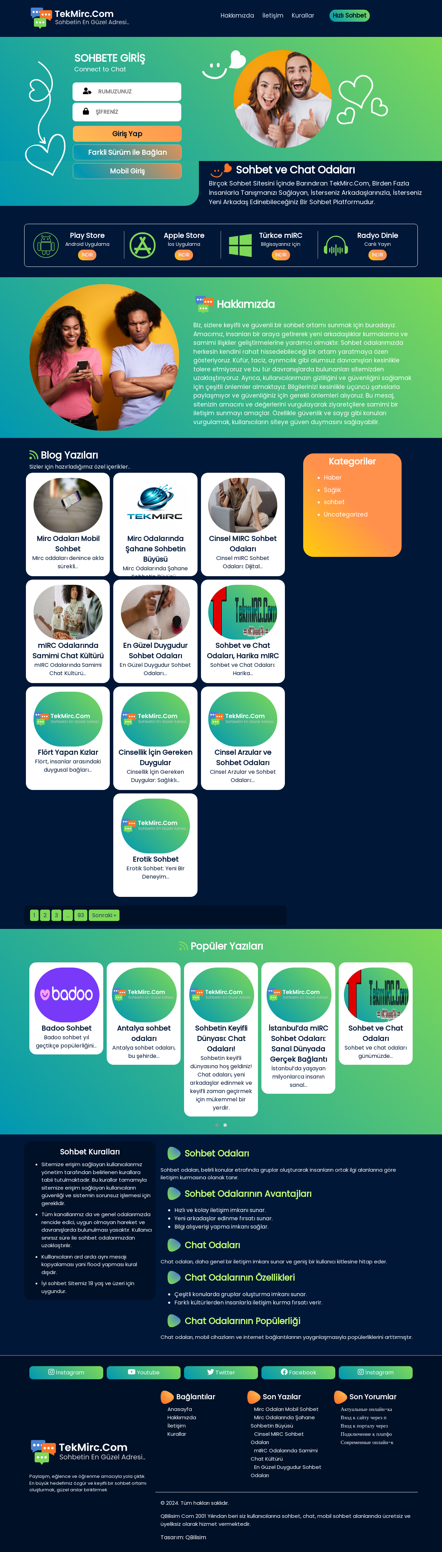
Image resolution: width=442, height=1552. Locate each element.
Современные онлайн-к (367, 1442)
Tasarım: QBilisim (183, 1537)
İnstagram (66, 1372)
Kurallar (303, 15)
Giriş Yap (127, 134)
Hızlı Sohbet (349, 15)
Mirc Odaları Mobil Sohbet (286, 1409)
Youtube (144, 1372)
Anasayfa (179, 1409)
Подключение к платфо (366, 1434)
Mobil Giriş (127, 171)
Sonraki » (104, 915)
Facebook (298, 1372)
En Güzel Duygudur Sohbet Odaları (286, 1471)
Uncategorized (346, 514)
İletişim (273, 15)
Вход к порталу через (364, 1425)
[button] (217, 1125)
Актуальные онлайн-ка (366, 1409)
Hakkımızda (237, 15)
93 (81, 915)
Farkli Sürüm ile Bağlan (127, 152)
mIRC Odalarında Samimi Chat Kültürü (284, 1454)
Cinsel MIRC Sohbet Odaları (277, 1438)
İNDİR (87, 254)
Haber (333, 477)
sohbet (334, 502)
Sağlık (332, 490)
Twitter (221, 1372)
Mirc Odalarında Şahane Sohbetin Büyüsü (283, 1421)
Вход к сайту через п (364, 1417)
